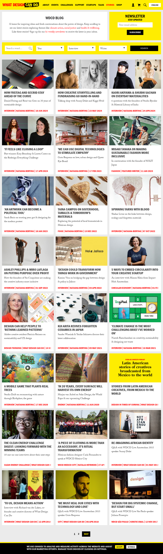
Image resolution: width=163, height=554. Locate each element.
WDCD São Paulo (120, 522)
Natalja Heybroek (87, 465)
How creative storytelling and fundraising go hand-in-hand (80, 94)
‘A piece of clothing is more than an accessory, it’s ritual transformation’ (81, 446)
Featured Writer (130, 171)
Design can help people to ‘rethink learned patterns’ (23, 328)
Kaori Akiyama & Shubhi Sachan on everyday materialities (133, 94)
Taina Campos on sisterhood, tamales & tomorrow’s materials (78, 213)
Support (79, 4)
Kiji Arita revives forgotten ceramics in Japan (77, 328)
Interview (9, 111)
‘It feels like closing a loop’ (24, 149)
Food (60, 231)
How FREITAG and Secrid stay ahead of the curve (24, 94)
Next (86, 534)
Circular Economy (121, 288)
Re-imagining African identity (132, 443)
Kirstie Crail (137, 522)
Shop (119, 4)
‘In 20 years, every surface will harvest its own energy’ (80, 388)
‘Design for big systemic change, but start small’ (134, 505)
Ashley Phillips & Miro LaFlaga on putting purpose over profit (26, 271)
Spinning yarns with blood (130, 209)
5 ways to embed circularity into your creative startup (134, 271)
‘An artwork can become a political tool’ (22, 211)
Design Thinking (12, 348)
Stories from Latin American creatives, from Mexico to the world (132, 389)
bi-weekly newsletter (55, 32)
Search (144, 48)
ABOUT (46, 4)
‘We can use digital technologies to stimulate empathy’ (81, 151)
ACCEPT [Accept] (119, 547)
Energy (61, 404)
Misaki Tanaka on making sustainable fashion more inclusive (130, 152)
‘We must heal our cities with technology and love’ (78, 505)
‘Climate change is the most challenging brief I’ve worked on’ (133, 329)
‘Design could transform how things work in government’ (79, 271)
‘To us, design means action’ (24, 503)
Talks (101, 4)
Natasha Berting (25, 111)
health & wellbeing (90, 28)
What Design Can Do (33, 348)
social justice (70, 28)
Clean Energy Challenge (17, 465)
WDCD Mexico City (67, 465)
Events (55, 4)
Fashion (115, 171)
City (60, 522)
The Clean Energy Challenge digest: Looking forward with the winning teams (28, 446)
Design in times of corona (125, 404)
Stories (110, 4)
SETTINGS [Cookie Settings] (131, 547)
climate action (56, 28)
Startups (91, 4)
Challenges (67, 4)
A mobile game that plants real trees (26, 388)
